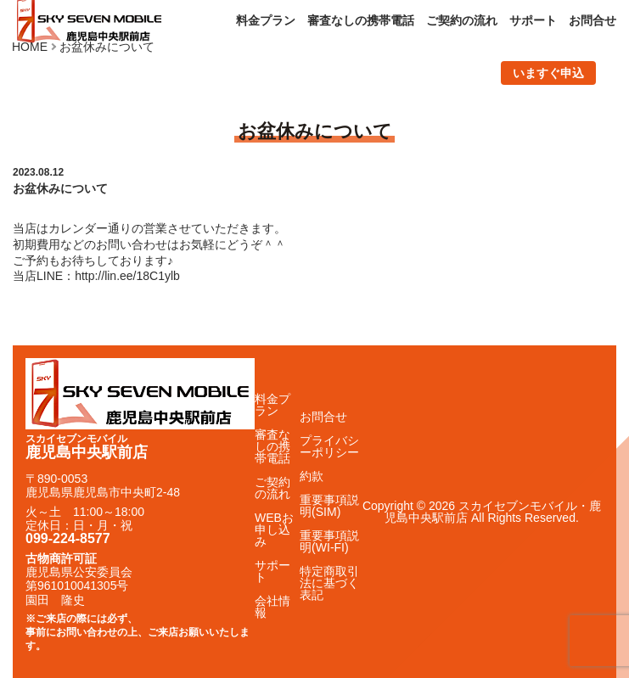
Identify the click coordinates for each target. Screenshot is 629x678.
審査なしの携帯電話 (360, 20)
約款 (311, 476)
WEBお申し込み (274, 529)
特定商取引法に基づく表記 (329, 583)
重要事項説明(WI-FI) (329, 541)
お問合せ (592, 20)
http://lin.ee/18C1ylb (127, 276)
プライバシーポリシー (329, 446)
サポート (533, 20)
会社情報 (272, 606)
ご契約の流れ (461, 20)
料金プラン (265, 20)
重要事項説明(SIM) (329, 505)
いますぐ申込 (548, 73)
